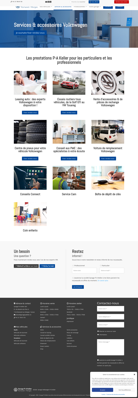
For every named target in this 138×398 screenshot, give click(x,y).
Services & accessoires (62, 7)
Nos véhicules (45, 7)
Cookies (104, 394)
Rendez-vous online (121, 2)
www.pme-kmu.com (80, 395)
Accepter (102, 390)
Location (108, 7)
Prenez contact (48, 266)
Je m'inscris (78, 287)
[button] (134, 374)
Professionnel (79, 265)
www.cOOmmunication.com (67, 395)
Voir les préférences (125, 390)
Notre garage (94, 7)
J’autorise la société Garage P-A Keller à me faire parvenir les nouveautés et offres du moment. (110, 362)
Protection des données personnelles (115, 394)
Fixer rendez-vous (30, 112)
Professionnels (79, 7)
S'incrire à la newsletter (78, 2)
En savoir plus (103, 280)
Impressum (70, 321)
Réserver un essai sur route (27, 266)
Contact (120, 7)
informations (103, 335)
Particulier (106, 265)
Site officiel (95, 2)
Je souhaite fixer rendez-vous (30, 32)
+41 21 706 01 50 (16, 1)
